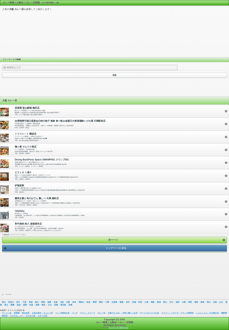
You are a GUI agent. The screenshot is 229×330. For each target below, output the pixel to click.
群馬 (43, 302)
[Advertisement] (114, 33)
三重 (107, 302)
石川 (171, 302)
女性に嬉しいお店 (130, 313)
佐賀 (31, 305)
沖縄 (70, 305)
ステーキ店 (42, 316)
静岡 (95, 302)
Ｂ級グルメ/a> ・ (115, 313)
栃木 (37, 302)
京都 (55, 302)
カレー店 (101, 313)
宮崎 (56, 305)
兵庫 (68, 302)
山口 (221, 302)
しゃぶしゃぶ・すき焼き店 (207, 313)
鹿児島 (63, 305)
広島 (215, 302)
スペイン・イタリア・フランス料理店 (177, 313)
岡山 (209, 302)
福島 (153, 302)
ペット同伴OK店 (62, 313)
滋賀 (49, 302)
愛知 (101, 302)
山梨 (184, 302)
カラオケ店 (30, 316)
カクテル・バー (16, 316)
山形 (146, 302)
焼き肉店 (26, 313)
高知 (19, 305)
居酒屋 (17, 313)
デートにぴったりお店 (149, 313)
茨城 (31, 302)
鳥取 (196, 302)
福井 (177, 302)
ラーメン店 (6, 313)
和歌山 (81, 302)
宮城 (134, 302)
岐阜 (88, 302)
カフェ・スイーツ (87, 313)
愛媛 (12, 305)
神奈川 (11, 302)
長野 (190, 302)
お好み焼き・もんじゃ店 (42, 313)
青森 (121, 302)
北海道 (114, 302)
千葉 (24, 302)
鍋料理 (224, 313)
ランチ (75, 313)
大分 (50, 305)
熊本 (43, 305)
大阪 (62, 302)
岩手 (128, 302)
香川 (6, 305)
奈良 (74, 302)
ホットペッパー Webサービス (118, 327)
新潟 (159, 302)
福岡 (25, 305)
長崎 (37, 305)
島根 (202, 302)
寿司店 (5, 316)
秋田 (140, 302)
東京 (4, 302)
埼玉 (18, 302)
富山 (165, 302)
